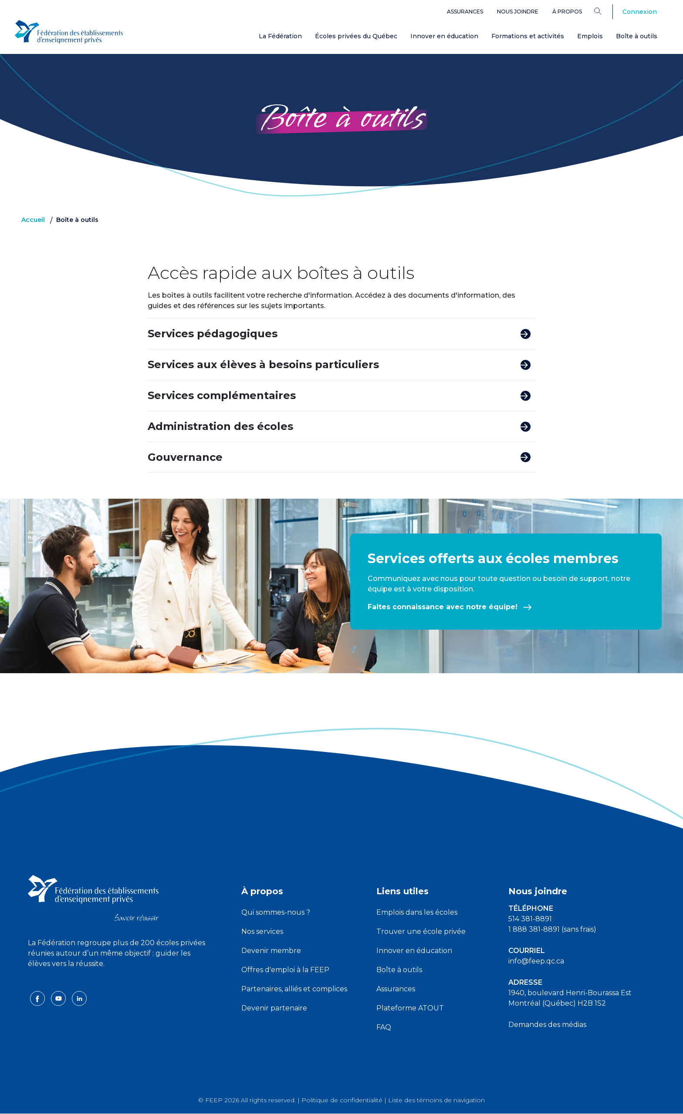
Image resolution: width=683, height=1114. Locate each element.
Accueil (33, 220)
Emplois (590, 36)
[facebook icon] (38, 998)
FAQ (383, 1027)
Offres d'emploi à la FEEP (285, 970)
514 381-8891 (530, 919)
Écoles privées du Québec (356, 36)
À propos (567, 11)
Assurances (465, 11)
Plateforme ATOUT (410, 1008)
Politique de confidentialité (341, 1100)
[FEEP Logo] (69, 31)
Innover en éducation (444, 36)
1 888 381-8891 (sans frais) (552, 929)
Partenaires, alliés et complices (294, 989)
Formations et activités (527, 36)
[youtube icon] (59, 998)
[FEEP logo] (93, 897)
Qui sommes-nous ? (275, 912)
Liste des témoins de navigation (436, 1100)
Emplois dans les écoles (416, 912)
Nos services (262, 931)
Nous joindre (517, 11)
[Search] (604, 11)
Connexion (639, 12)
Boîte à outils (636, 36)
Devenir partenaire (274, 1008)
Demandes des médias (547, 1024)
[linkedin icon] (79, 998)
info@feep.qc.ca (536, 961)
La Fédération (280, 36)
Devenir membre (271, 950)
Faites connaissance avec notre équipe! (450, 607)
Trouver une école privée (421, 931)
